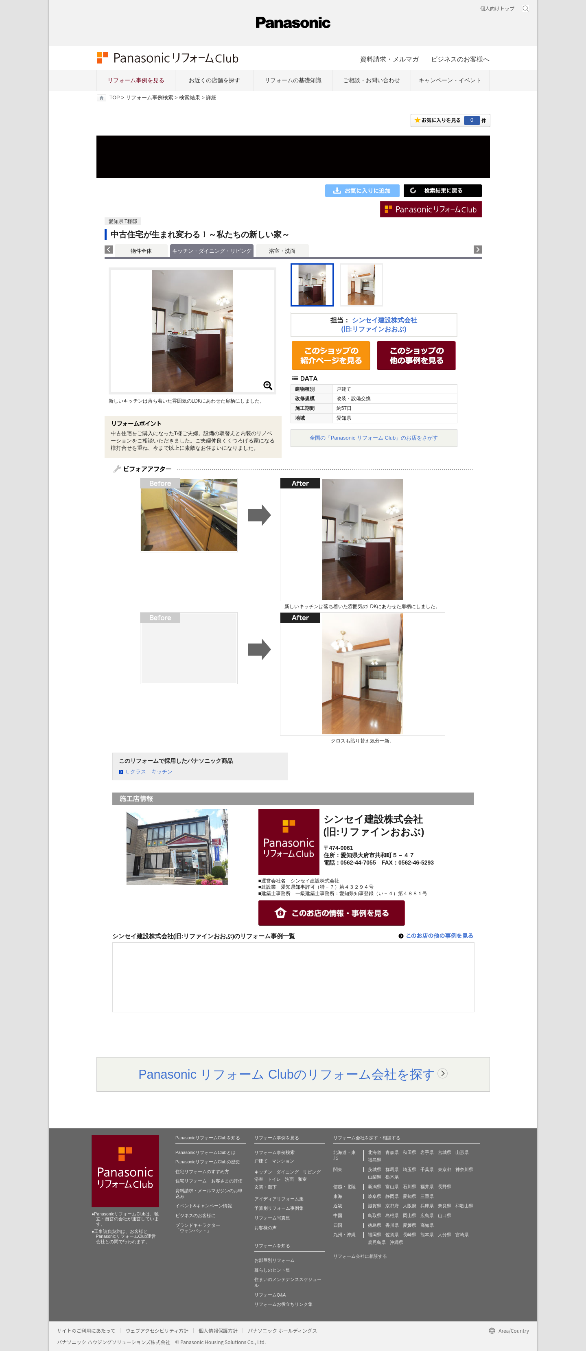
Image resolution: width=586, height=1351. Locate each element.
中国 (337, 1215)
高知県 (427, 1225)
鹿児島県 (377, 1242)
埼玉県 (409, 1169)
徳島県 (374, 1225)
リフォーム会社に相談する (360, 1256)
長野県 (444, 1186)
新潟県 (374, 1186)
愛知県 (409, 1196)
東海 (337, 1196)
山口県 (444, 1215)
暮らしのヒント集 (272, 1270)
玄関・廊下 (265, 1187)
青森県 (392, 1152)
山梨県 (374, 1176)
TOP (114, 98)
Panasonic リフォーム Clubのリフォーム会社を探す (286, 1074)
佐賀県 (392, 1234)
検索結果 (189, 98)
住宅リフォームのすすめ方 (202, 1171)
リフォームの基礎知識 (293, 80)
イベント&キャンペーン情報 (203, 1205)
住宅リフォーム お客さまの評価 (209, 1180)
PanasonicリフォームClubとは (205, 1152)
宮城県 (444, 1152)
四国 (337, 1225)
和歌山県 (464, 1205)
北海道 (374, 1152)
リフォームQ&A (270, 1294)
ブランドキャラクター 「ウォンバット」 (197, 1228)
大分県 (444, 1234)
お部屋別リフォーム (274, 1260)
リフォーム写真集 (272, 1217)
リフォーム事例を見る (135, 80)
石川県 (409, 1186)
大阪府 (409, 1205)
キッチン (263, 1171)
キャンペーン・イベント (450, 80)
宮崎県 (462, 1234)
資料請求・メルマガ (389, 59)
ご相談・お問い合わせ (371, 80)
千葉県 (427, 1169)
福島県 (374, 1159)
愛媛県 (409, 1225)
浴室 (258, 1179)
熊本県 (427, 1234)
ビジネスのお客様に (195, 1215)
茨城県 (374, 1169)
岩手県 (427, 1152)
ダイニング (287, 1171)
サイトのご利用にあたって (86, 1330)
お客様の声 (265, 1227)
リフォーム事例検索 (149, 98)
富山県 (392, 1186)
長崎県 (409, 1234)
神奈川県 (464, 1169)
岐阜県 (374, 1196)
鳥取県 (374, 1215)
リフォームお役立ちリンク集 (283, 1304)
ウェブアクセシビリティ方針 (156, 1330)
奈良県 (444, 1205)
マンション (283, 1160)
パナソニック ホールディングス (282, 1330)
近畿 (337, 1205)
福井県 (427, 1186)
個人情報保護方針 (218, 1330)
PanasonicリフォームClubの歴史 (207, 1161)
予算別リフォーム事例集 (279, 1208)
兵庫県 (427, 1205)
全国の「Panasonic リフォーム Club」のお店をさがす (374, 438)
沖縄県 (396, 1242)
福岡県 (374, 1234)
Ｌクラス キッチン (149, 772)
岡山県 (409, 1215)
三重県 (427, 1196)
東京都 (444, 1169)
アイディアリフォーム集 (279, 1198)
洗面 (289, 1179)
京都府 (392, 1205)
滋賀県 (374, 1205)
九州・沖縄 (344, 1234)
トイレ (274, 1179)
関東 (337, 1169)
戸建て (261, 1160)
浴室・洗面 (282, 251)
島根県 (392, 1215)
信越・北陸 (344, 1186)
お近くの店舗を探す (214, 80)
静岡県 (392, 1196)
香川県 (392, 1225)
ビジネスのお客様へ (460, 59)
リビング (312, 1171)
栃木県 (392, 1176)
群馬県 (392, 1169)
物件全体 (141, 251)
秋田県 (409, 1152)
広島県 (427, 1215)
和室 (302, 1179)
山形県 (462, 1152)
